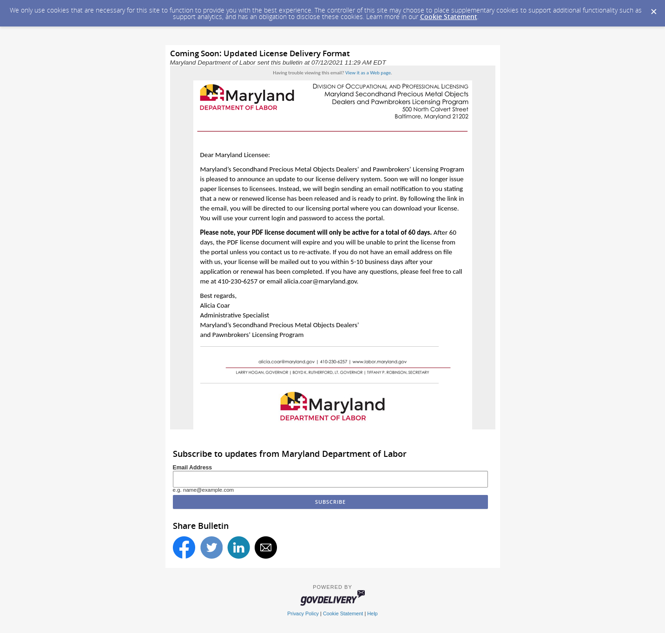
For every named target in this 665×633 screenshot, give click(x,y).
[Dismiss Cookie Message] (653, 9)
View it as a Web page (368, 73)
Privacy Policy (303, 613)
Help (372, 613)
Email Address (192, 467)
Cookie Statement (448, 16)
